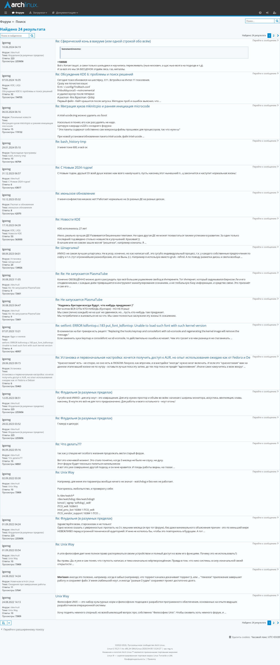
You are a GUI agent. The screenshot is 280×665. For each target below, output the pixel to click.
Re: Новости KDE (67, 219)
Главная (17, 12)
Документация (82, 12)
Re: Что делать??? (68, 444)
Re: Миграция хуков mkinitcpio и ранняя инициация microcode (102, 106)
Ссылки (6, 13)
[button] (278, 35)
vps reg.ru (168, 648)
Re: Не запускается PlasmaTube (78, 300)
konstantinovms (71, 48)
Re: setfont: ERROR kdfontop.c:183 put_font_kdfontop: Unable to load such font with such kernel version (130, 325)
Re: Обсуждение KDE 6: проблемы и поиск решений (94, 74)
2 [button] (273, 35)
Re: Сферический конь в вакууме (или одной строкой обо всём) (103, 41)
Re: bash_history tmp (70, 142)
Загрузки (55, 12)
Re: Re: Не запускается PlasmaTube (81, 274)
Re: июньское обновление (75, 193)
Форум (35, 12)
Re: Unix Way (64, 472)
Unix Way (62, 596)
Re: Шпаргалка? (67, 248)
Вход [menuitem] (268, 13)
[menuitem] (260, 12)
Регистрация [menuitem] (275, 13)
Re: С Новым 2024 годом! (74, 167)
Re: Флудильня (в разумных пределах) (83, 392)
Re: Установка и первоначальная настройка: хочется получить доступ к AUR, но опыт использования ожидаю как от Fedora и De (152, 357)
